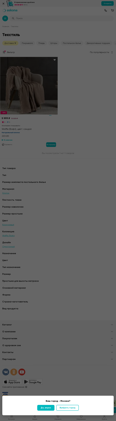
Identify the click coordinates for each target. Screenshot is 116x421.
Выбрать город (67, 407)
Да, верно (46, 407)
